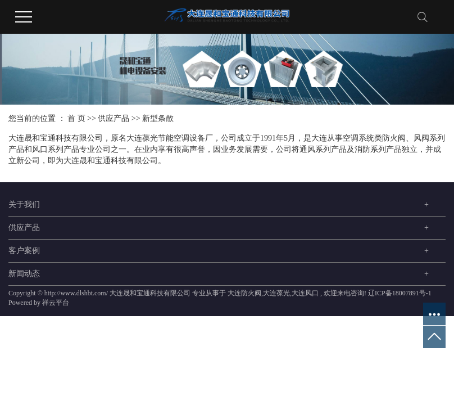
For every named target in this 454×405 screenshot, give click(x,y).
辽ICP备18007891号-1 (400, 293)
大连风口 (305, 293)
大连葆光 (276, 293)
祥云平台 (55, 303)
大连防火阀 (244, 293)
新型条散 (158, 118)
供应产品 (113, 118)
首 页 (76, 118)
